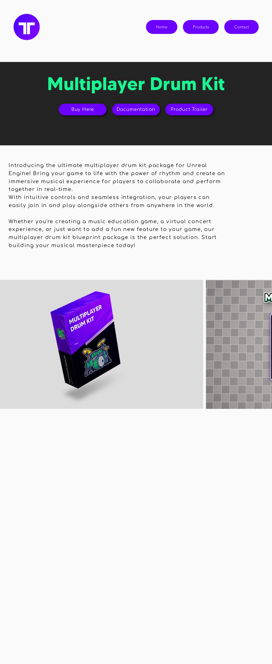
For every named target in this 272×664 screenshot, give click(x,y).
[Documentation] (136, 109)
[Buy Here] (83, 109)
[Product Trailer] (189, 109)
